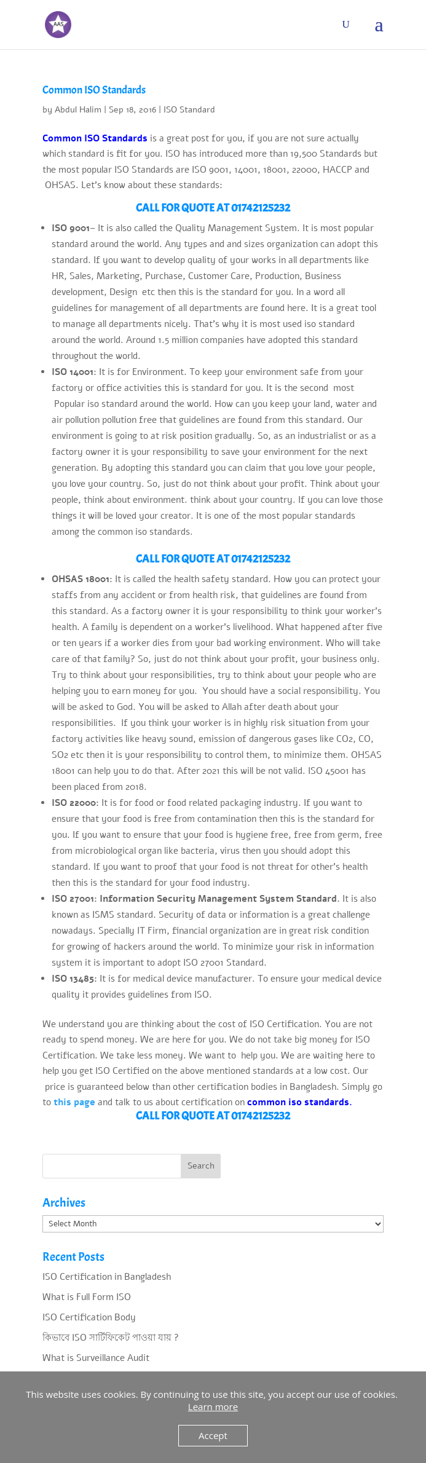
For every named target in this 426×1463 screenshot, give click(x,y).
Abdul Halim (78, 110)
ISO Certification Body (89, 1317)
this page (74, 1102)
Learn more (213, 1406)
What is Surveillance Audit (95, 1358)
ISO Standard (189, 110)
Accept (213, 1435)
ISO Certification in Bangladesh (106, 1277)
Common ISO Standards (94, 90)
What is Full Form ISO (86, 1297)
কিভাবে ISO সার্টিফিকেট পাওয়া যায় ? (110, 1337)
